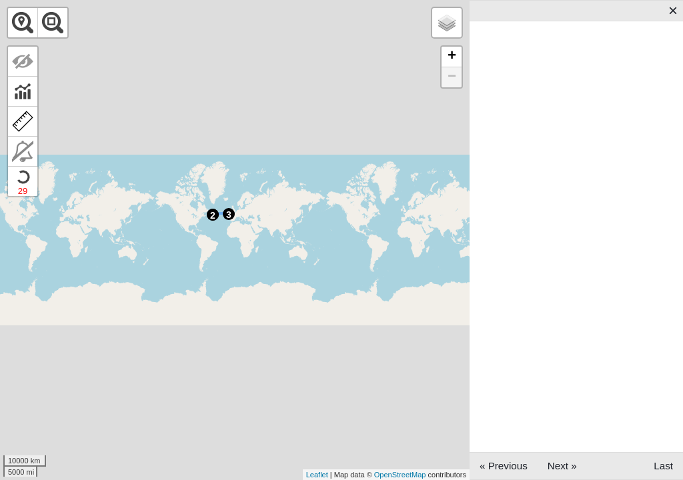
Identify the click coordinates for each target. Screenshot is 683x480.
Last (663, 465)
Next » (562, 465)
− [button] (452, 77)
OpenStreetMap (400, 475)
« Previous (504, 465)
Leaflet (317, 475)
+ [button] (452, 57)
